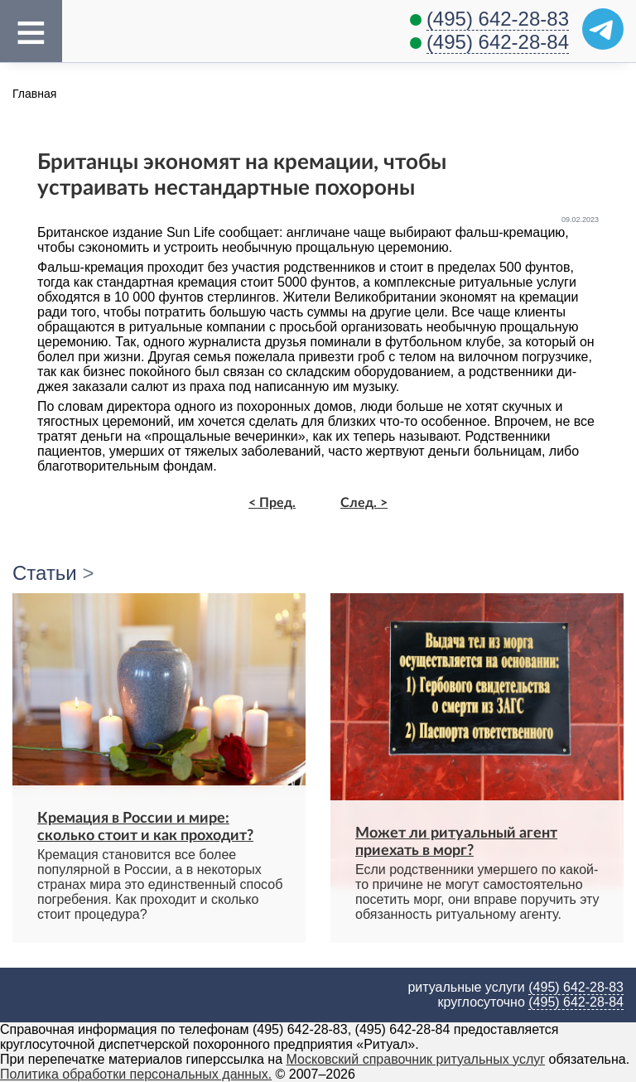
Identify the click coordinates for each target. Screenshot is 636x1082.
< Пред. (272, 503)
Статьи (44, 573)
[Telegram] (603, 29)
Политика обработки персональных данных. (136, 1074)
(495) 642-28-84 (497, 42)
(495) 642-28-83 (497, 18)
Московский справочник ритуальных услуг (416, 1059)
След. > (364, 503)
